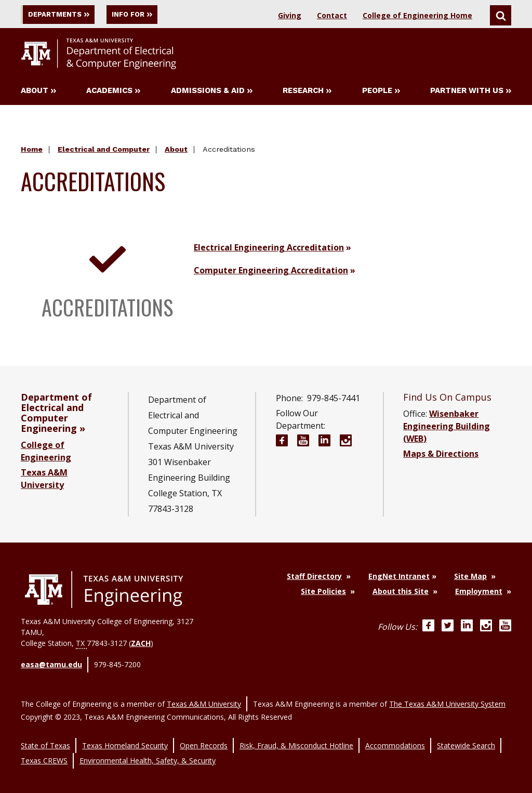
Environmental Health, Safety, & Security (147, 746)
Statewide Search (466, 735)
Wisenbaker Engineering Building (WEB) (446, 428)
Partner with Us (470, 92)
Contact (332, 15)
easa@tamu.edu (51, 664)
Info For (155, 14)
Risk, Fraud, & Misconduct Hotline (296, 735)
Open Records (204, 735)
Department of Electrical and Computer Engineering (56, 415)
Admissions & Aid (211, 92)
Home (32, 151)
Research (307, 92)
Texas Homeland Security (125, 735)
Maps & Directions (440, 455)
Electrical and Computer (104, 151)
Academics (113, 92)
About (38, 92)
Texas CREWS (44, 746)
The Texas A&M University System (447, 698)
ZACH (141, 645)
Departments (64, 14)
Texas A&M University (204, 698)
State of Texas (45, 735)
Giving (289, 15)
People (381, 92)
